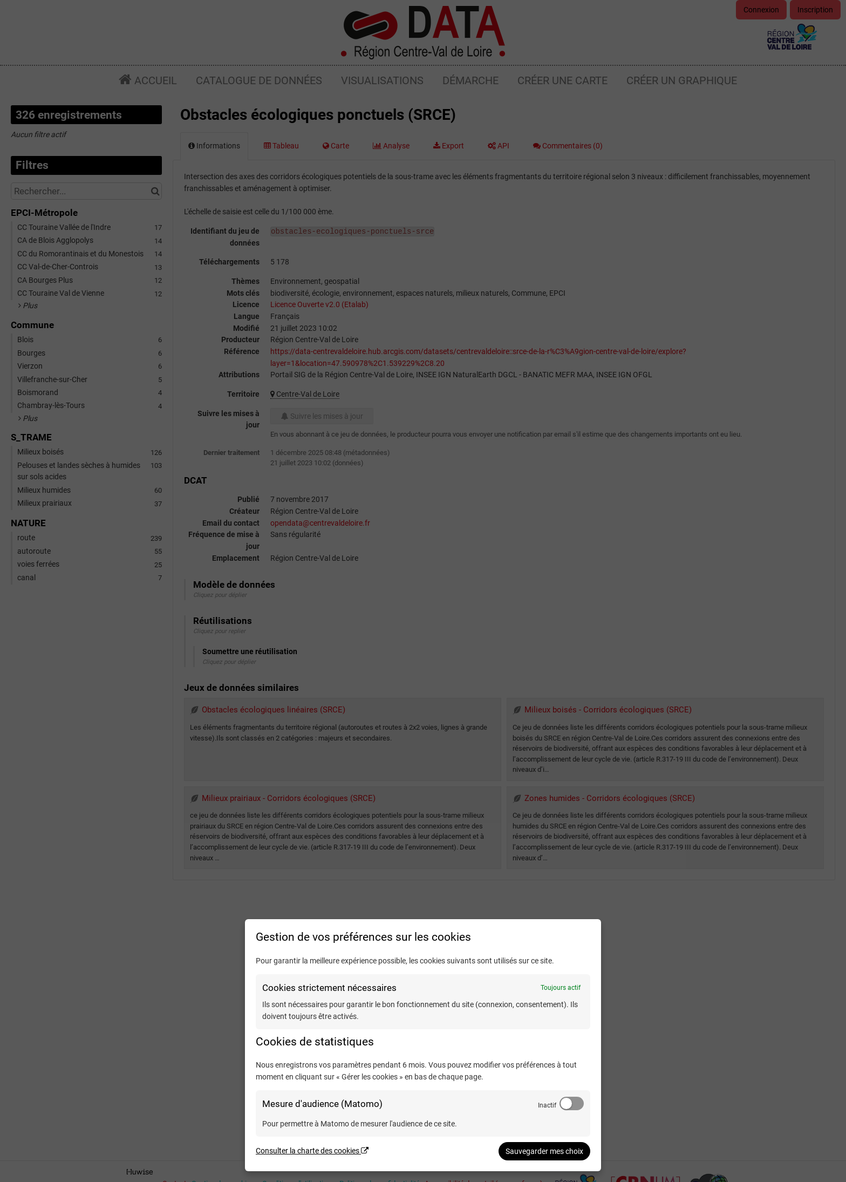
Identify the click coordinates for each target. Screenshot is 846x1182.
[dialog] (423, 1045)
